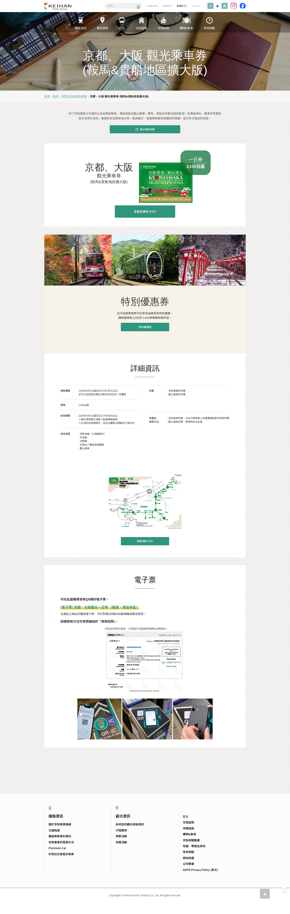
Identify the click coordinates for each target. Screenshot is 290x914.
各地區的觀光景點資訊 (130, 824)
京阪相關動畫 (191, 840)
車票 (56, 96)
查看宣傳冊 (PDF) (145, 211)
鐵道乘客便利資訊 (60, 836)
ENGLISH (152, 5)
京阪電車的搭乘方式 (61, 842)
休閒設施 (188, 828)
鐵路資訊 (56, 816)
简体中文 (167, 5)
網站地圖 (188, 858)
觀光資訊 (123, 816)
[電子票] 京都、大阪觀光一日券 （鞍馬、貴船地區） (99, 607)
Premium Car (57, 848)
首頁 (47, 96)
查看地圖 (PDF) (145, 541)
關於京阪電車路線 (60, 824)
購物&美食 (189, 834)
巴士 (185, 816)
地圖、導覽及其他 (194, 846)
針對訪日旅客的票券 (74, 96)
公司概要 (188, 864)
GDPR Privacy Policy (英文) (200, 870)
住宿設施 (188, 822)
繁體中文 (181, 5)
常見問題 (188, 852)
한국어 (196, 5)
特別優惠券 (145, 327)
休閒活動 (121, 842)
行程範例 (121, 830)
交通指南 (54, 830)
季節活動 (121, 836)
